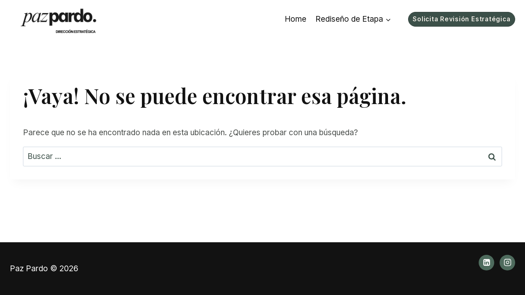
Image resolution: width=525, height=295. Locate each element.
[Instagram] (507, 262)
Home (295, 19)
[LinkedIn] (486, 262)
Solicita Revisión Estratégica (461, 19)
